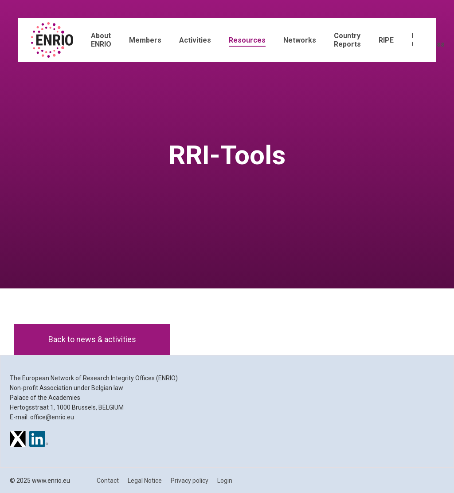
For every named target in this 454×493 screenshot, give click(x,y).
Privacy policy (189, 480)
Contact (108, 480)
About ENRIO (101, 40)
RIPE (386, 40)
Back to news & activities (92, 339)
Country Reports (347, 40)
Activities (195, 40)
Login (224, 480)
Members (145, 40)
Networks (299, 40)
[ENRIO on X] (18, 440)
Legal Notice (145, 480)
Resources (247, 40)
